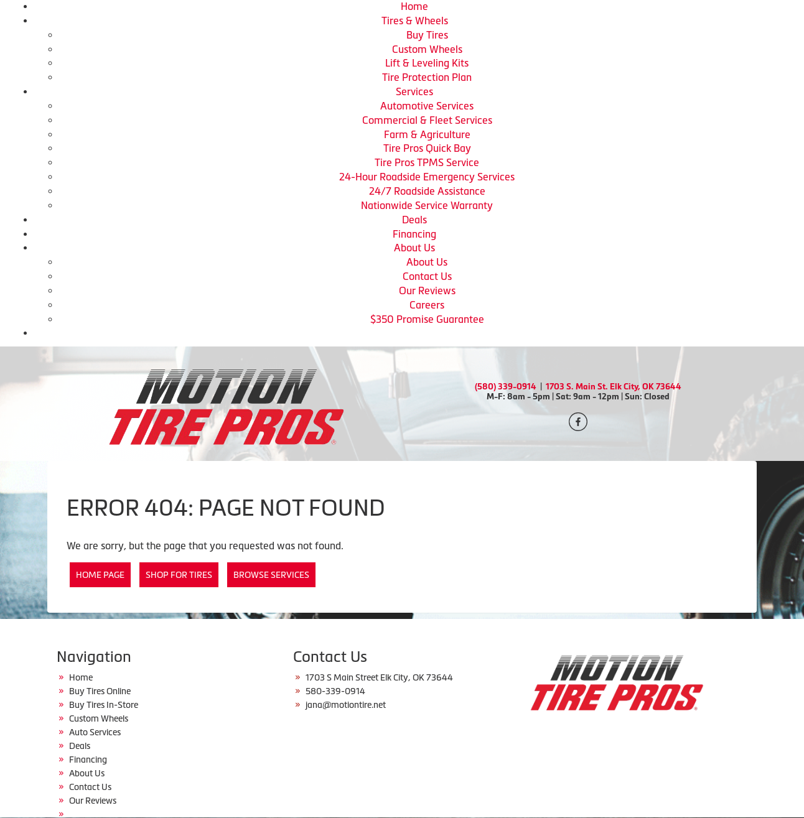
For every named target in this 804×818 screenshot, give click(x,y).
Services (414, 91)
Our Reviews (427, 290)
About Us (414, 247)
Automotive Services (427, 105)
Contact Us (427, 276)
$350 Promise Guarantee (427, 319)
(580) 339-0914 (505, 386)
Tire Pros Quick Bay (427, 148)
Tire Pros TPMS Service (427, 162)
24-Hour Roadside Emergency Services (427, 176)
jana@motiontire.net (346, 705)
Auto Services (95, 732)
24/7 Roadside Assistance (427, 191)
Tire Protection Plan (427, 77)
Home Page (100, 575)
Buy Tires (427, 34)
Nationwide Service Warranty (427, 205)
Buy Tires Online (100, 691)
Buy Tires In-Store (103, 705)
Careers (426, 304)
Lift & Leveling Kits (427, 62)
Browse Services (271, 575)
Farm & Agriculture (427, 134)
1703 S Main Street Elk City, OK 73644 (379, 677)
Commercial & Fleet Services (427, 120)
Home (414, 6)
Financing (414, 233)
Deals (414, 219)
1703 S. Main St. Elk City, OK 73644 (613, 386)
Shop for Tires (179, 575)
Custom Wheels (427, 49)
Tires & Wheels (414, 20)
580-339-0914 (335, 691)
